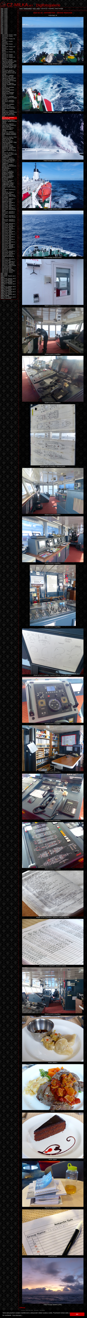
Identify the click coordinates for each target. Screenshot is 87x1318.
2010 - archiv (4, 16)
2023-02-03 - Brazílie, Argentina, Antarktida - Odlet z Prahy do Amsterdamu (9, 61)
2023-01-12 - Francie (7, 54)
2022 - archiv (4, 32)
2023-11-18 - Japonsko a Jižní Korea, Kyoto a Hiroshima (8, 248)
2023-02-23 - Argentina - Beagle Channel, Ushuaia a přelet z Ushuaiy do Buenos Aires (9, 133)
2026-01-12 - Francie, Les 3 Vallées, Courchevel (8, 287)
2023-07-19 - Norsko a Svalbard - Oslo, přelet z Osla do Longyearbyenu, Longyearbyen (9, 154)
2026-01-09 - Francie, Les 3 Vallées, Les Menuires (8, 279)
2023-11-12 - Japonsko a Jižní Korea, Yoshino (8, 232)
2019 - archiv (4, 28)
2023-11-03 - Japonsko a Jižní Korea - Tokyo (8, 203)
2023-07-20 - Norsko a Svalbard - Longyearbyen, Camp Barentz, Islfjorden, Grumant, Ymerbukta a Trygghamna (8, 160)
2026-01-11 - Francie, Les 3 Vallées (8, 284)
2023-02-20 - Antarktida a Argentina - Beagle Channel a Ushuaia (9, 121)
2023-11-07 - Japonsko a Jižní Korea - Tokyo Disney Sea (8, 217)
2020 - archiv (4, 29)
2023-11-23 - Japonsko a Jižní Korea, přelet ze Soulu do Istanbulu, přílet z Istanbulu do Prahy (9, 266)
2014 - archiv (4, 21)
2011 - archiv (4, 17)
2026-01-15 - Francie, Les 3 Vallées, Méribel (8, 295)
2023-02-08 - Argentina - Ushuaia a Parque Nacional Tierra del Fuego (9, 81)
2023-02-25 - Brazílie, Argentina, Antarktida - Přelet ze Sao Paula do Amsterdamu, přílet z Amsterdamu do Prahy (9, 143)
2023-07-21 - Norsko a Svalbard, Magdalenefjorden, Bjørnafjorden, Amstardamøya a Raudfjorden (9, 167)
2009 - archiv (4, 15)
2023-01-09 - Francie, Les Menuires (8, 47)
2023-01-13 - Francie (7, 55)
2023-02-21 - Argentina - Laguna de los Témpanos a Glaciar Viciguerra (9, 125)
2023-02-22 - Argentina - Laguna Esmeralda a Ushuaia (8, 129)
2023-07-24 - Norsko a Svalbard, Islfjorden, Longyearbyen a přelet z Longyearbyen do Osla (8, 182)
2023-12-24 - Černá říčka (8, 270)
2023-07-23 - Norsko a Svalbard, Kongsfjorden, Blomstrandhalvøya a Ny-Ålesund (8, 177)
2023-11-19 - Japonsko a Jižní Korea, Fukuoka (8, 251)
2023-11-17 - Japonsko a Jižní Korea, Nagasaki (8, 245)
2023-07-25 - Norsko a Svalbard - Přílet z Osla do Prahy (8, 187)
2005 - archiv (4, 10)
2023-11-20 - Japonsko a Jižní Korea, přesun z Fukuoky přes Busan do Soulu (8, 255)
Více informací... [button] (17, 1315)
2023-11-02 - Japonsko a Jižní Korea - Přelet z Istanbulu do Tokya (8, 200)
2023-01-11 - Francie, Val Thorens (8, 52)
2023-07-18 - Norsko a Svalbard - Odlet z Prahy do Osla (9, 150)
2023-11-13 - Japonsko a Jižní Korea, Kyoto (8, 234)
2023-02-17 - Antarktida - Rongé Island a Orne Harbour (9, 111)
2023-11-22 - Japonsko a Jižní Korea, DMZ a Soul (8, 262)
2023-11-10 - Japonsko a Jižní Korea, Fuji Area (8, 227)
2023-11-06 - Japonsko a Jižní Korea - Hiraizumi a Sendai (8, 213)
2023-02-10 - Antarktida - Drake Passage (8, 88)
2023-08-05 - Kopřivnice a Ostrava (8, 190)
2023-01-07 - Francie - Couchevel (7, 42)
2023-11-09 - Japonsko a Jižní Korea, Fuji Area (8, 224)
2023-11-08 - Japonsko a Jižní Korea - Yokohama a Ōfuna (8, 221)
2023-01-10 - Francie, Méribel (7, 50)
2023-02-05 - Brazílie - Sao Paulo (9, 68)
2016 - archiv (4, 24)
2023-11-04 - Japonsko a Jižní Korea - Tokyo (8, 206)
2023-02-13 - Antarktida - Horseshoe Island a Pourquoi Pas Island (9, 98)
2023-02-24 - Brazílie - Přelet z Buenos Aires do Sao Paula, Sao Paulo (9, 138)
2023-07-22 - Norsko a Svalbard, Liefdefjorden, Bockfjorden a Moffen (8, 172)
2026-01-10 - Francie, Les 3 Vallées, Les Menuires (8, 282)
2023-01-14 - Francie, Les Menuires (8, 57)
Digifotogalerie (48, 5)
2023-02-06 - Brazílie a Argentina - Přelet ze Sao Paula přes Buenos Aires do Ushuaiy (9, 72)
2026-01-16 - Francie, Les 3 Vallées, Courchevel (8, 297)
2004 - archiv (4, 8)
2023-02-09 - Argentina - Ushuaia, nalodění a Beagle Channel (9, 85)
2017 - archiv (4, 25)
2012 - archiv (4, 19)
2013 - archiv (4, 20)
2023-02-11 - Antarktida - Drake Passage (8, 90)
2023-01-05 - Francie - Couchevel (7, 36)
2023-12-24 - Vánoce (7, 272)
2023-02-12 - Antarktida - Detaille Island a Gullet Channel (8, 94)
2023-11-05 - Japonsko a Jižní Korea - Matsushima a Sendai (9, 209)
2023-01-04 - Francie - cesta (9, 34)
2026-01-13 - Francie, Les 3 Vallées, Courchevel (8, 289)
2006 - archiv (4, 11)
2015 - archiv (4, 23)
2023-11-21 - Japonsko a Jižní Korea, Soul (8, 259)
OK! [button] (77, 1314)
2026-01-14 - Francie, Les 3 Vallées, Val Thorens (8, 292)
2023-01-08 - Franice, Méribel (7, 44)
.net (20, 4)
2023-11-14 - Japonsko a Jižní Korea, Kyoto (8, 237)
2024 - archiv (4, 273)
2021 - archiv (4, 31)
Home (21, 8)
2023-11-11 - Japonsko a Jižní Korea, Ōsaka (8, 229)
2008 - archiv (4, 14)
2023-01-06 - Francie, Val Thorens (8, 39)
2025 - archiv (4, 274)
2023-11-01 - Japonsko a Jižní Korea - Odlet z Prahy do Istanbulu (9, 196)
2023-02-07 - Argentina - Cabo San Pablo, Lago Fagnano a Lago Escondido (9, 77)
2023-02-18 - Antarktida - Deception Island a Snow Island (8, 115)
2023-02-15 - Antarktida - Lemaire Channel (8, 105)
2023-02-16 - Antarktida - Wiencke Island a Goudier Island (8, 108)
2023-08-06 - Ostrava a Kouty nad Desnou (8, 192)
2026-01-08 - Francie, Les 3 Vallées (8, 276)
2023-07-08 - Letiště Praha (9, 147)
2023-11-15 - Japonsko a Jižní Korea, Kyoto (8, 240)
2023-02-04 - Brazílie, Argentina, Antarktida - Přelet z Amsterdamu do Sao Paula (9, 65)
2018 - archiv (4, 27)
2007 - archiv (4, 12)
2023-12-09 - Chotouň (7, 269)
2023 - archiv (36, 8)
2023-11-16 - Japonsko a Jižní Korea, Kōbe (8, 242)
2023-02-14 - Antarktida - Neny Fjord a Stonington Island (8, 102)
